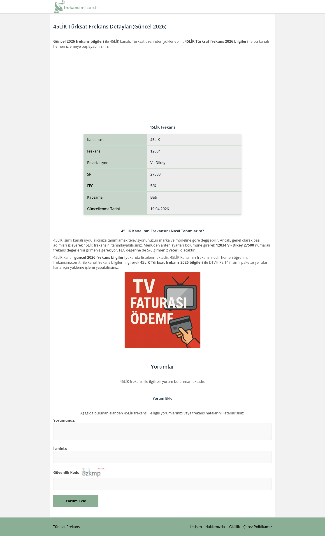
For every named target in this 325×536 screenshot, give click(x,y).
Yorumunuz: (64, 420)
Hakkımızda (215, 526)
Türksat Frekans (66, 526)
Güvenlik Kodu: (67, 472)
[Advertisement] (162, 82)
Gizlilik (234, 526)
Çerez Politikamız (257, 526)
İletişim (196, 526)
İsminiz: (60, 448)
